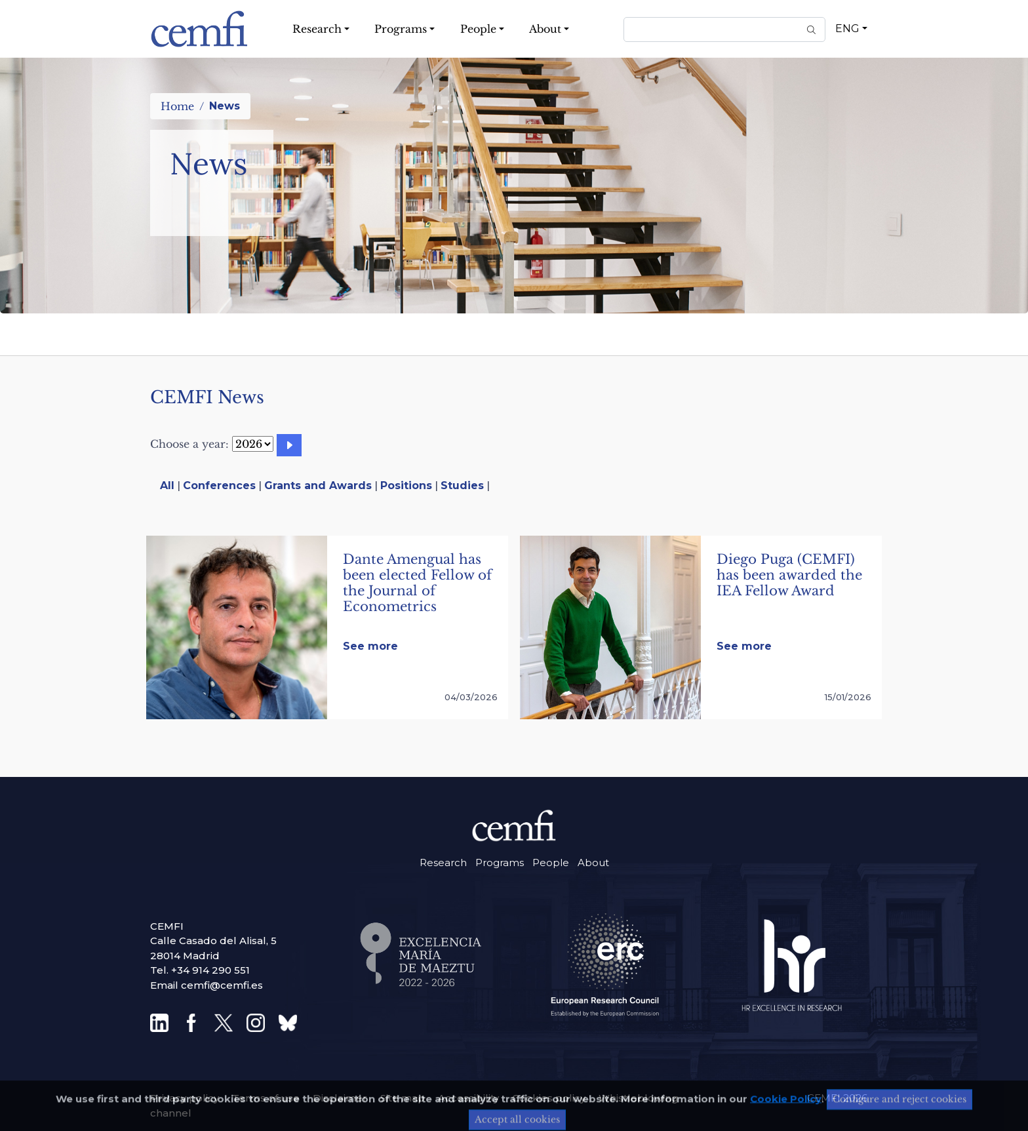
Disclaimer (340, 1098)
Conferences (219, 485)
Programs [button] (400, 28)
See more (370, 646)
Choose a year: (189, 443)
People (550, 862)
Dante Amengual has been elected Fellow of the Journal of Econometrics (417, 582)
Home (177, 106)
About (593, 862)
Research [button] (317, 28)
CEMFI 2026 (837, 1098)
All (167, 485)
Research (443, 862)
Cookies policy (548, 1098)
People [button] (478, 28)
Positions (406, 485)
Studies (462, 485)
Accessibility (468, 1098)
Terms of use (266, 1098)
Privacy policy (184, 1098)
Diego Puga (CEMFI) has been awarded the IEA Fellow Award (789, 575)
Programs (499, 862)
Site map (402, 1098)
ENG (847, 28)
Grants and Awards (318, 485)
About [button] (545, 28)
